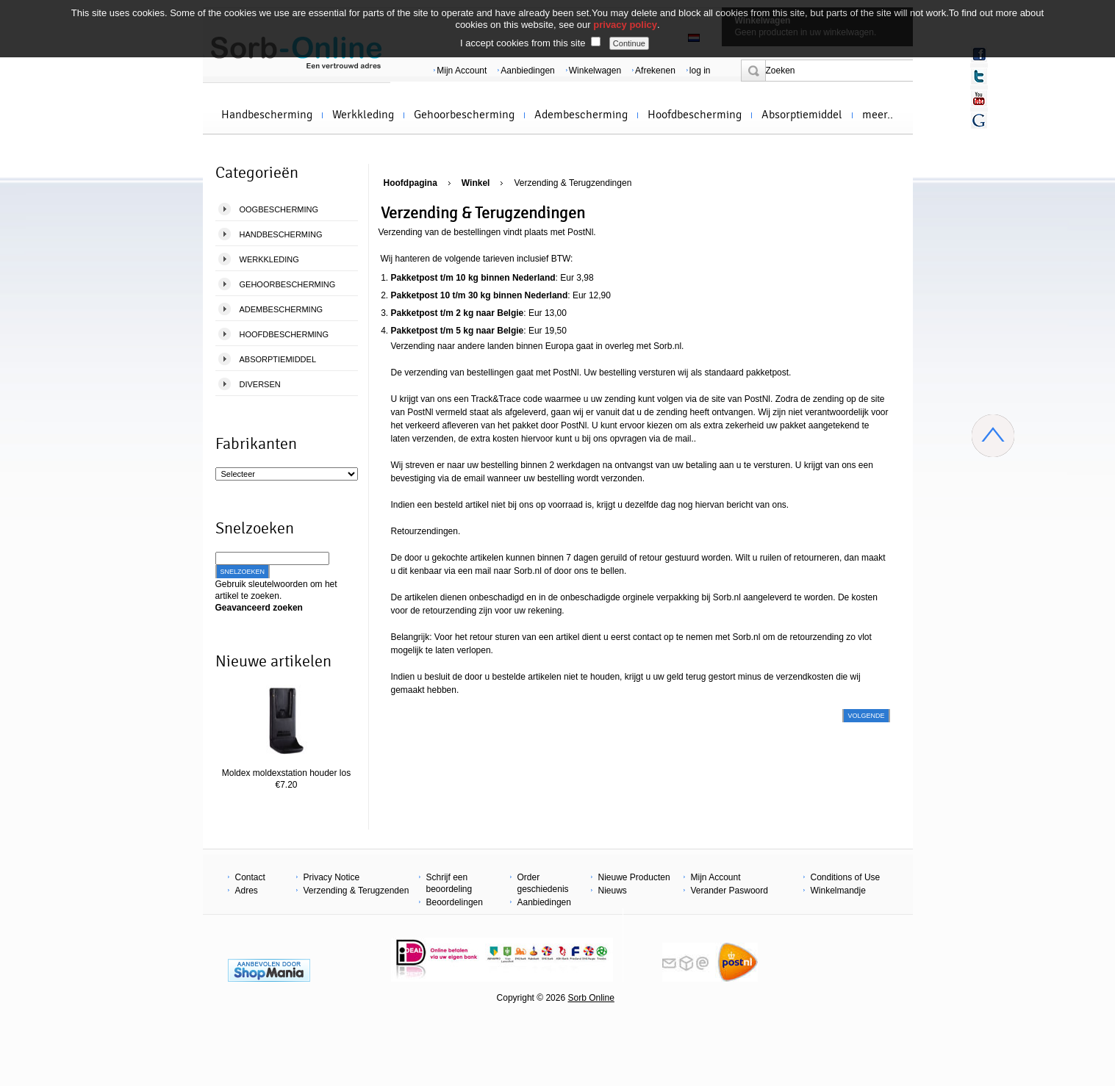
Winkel (476, 183)
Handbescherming (266, 114)
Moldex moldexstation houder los (286, 773)
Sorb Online (590, 998)
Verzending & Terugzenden (356, 890)
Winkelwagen (595, 70)
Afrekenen (655, 70)
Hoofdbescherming (695, 114)
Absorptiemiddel (801, 114)
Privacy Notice (332, 877)
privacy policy (625, 24)
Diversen (260, 384)
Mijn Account (462, 70)
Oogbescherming (279, 209)
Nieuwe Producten (634, 877)
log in (700, 70)
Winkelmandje (838, 890)
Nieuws (612, 890)
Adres (246, 890)
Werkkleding (363, 114)
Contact (250, 877)
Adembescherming (581, 114)
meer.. (877, 114)
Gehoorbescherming (464, 114)
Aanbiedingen (527, 70)
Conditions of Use (846, 877)
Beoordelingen (454, 902)
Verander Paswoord (729, 890)
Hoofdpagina (410, 183)
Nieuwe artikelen (273, 661)
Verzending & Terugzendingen (572, 183)
